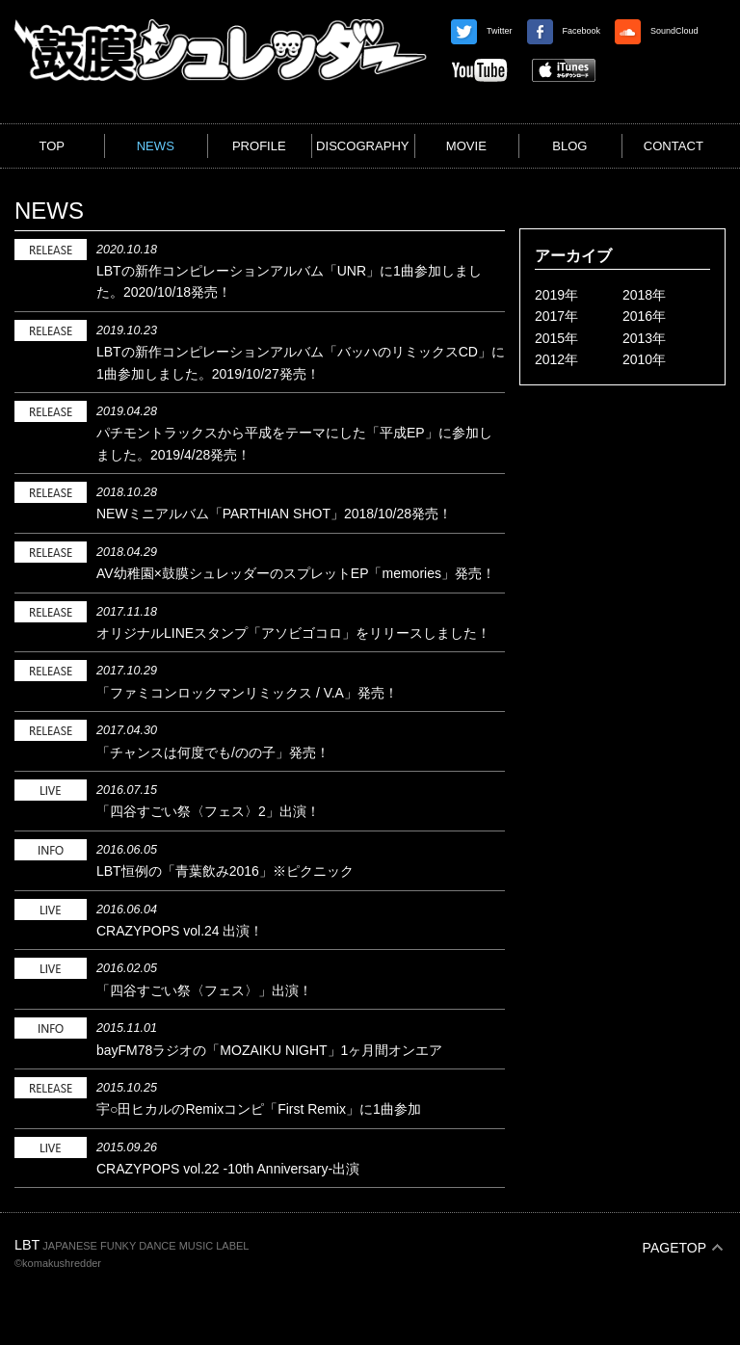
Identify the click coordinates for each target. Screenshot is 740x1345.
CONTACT (673, 146)
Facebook (564, 31)
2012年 (556, 359)
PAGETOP (674, 1247)
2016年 (644, 316)
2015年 (556, 338)
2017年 (556, 316)
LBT (27, 1245)
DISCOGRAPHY (362, 146)
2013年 (644, 338)
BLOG (569, 146)
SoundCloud (657, 31)
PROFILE (259, 146)
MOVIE (466, 146)
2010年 (644, 359)
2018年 (644, 295)
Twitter (482, 31)
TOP (52, 146)
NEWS (155, 146)
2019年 (556, 295)
